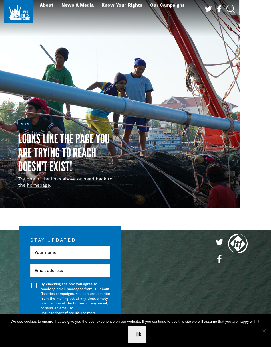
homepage (38, 185)
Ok (138, 334)
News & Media (77, 5)
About (46, 5)
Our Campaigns (167, 5)
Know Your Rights (121, 5)
